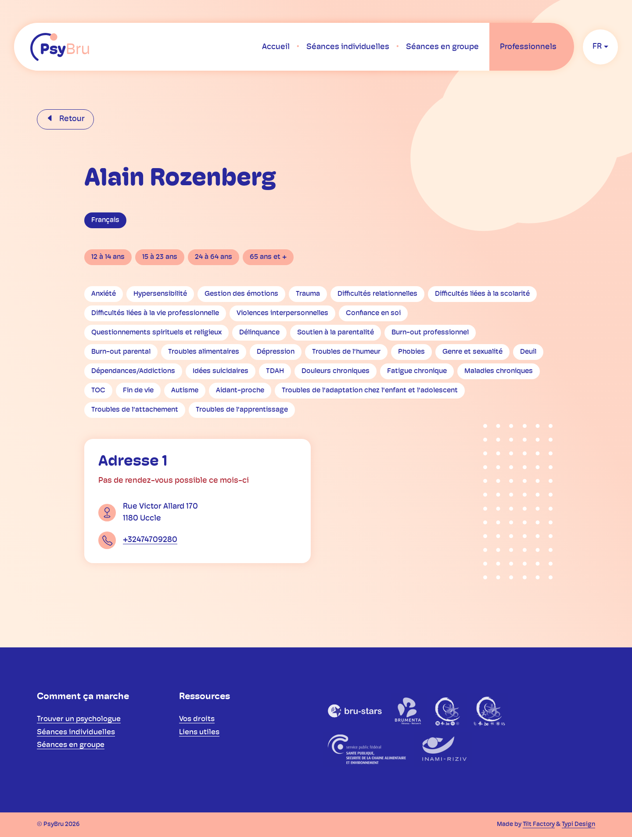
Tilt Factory (539, 824)
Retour (71, 119)
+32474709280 (150, 540)
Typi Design (578, 824)
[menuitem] (276, 47)
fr (597, 47)
